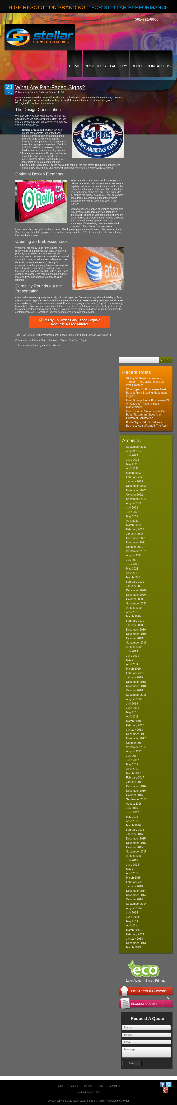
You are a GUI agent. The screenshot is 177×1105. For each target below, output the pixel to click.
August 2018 (134, 699)
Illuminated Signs (58, 340)
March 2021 (133, 577)
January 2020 (134, 625)
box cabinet (29, 306)
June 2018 (132, 707)
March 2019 (133, 668)
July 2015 (132, 860)
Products (95, 66)
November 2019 (136, 633)
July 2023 (132, 455)
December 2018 (136, 681)
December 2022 (136, 485)
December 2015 (136, 838)
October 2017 (134, 742)
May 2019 (132, 660)
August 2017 (134, 751)
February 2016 (135, 829)
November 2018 (136, 686)
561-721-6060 (147, 19)
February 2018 (135, 725)
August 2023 (134, 451)
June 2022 (132, 512)
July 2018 (132, 703)
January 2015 (134, 886)
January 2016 (134, 834)
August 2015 (134, 855)
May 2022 (132, 516)
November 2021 (136, 542)
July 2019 (132, 651)
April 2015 (132, 873)
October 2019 (134, 638)
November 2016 (136, 790)
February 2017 (135, 777)
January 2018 (134, 729)
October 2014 (134, 899)
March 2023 (133, 472)
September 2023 (136, 446)
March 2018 (133, 721)
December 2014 (136, 890)
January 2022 (134, 533)
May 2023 (132, 464)
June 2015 (132, 864)
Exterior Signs (39, 340)
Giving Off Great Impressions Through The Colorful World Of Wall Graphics (145, 381)
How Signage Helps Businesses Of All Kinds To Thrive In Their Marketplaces (147, 403)
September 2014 (136, 903)
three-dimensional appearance (93, 198)
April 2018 (132, 716)
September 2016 (136, 799)
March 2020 (133, 616)
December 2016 (136, 786)
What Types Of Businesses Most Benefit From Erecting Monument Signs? (146, 392)
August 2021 (134, 555)
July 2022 (132, 507)
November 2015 (136, 842)
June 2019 (132, 655)
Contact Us (158, 66)
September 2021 (136, 551)
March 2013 (133, 947)
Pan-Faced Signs (64, 335)
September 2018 (136, 694)
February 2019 (135, 673)
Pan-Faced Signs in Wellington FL (93, 335)
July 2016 (132, 807)
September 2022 (136, 498)
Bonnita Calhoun (39, 92)
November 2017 (136, 738)
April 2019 (132, 664)
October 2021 (134, 546)
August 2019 (134, 646)
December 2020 (136, 590)
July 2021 (132, 559)
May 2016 (132, 816)
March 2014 (133, 930)
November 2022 (136, 490)
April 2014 (132, 925)
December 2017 (136, 734)
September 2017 (136, 747)
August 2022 (134, 503)
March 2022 (133, 525)
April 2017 (132, 768)
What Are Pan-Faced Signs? (50, 87)
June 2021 (132, 564)
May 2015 (132, 869)
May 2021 (132, 568)
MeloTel (124, 1100)
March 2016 (133, 825)
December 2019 (136, 629)
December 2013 (136, 942)
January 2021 (134, 586)
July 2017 (132, 755)
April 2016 (132, 821)
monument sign (52, 162)
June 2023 (132, 459)
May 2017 (132, 764)
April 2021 (132, 572)
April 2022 (132, 520)
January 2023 (134, 481)
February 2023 (135, 477)
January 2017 (134, 781)
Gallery (118, 66)
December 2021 (136, 538)
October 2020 (134, 599)
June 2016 (132, 812)
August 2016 (134, 803)
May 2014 (132, 921)
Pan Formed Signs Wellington (38, 335)
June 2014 (132, 916)
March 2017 (133, 773)
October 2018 (134, 690)
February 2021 (135, 581)
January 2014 (134, 938)
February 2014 (135, 934)
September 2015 (136, 851)
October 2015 (134, 847)
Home (74, 66)
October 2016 (134, 795)
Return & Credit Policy (88, 1092)
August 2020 (134, 607)
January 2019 (134, 677)
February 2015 (135, 882)
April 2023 (132, 468)
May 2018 (132, 712)
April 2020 (132, 612)
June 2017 (132, 760)
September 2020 (136, 603)
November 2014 (136, 895)
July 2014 (132, 912)
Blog (137, 66)
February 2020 (135, 620)
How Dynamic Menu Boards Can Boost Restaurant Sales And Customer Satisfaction (146, 414)
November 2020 (136, 594)
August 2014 (134, 908)
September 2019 (136, 642)
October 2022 (134, 494)
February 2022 (135, 529)
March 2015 (133, 877)
